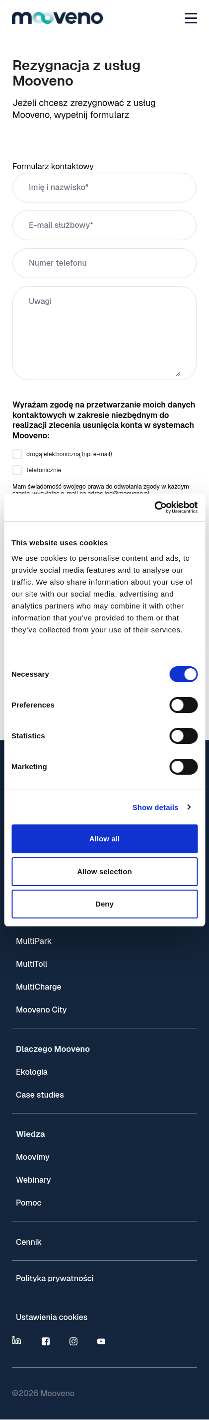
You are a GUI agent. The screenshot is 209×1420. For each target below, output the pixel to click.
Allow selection (104, 871)
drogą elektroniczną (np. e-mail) (69, 454)
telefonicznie (43, 470)
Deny (104, 904)
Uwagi (40, 301)
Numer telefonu (58, 263)
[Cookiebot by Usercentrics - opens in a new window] (154, 507)
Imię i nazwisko (57, 187)
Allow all (104, 838)
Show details (156, 807)
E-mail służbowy (59, 225)
